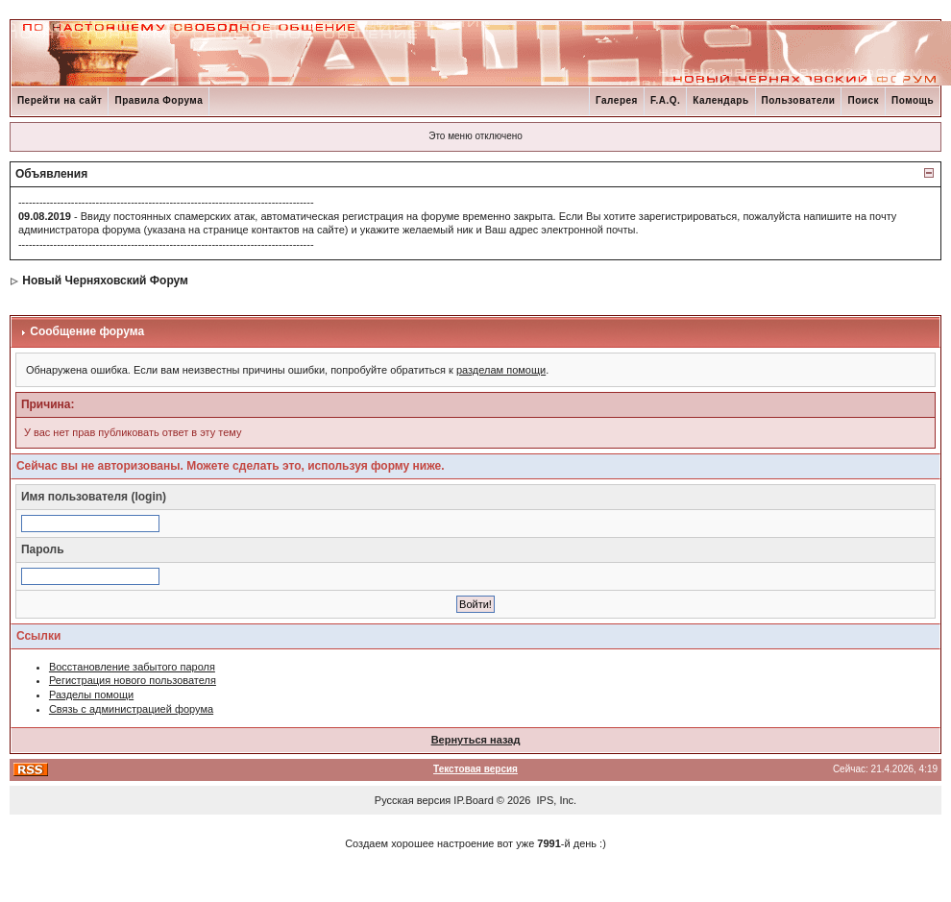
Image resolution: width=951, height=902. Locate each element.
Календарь (720, 100)
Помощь (912, 100)
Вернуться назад (476, 739)
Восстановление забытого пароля (132, 666)
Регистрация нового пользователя (132, 680)
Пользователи (799, 100)
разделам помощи (501, 370)
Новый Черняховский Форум (105, 280)
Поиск (863, 100)
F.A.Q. (665, 100)
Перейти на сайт (60, 100)
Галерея (617, 100)
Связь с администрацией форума (131, 709)
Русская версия (413, 800)
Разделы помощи (91, 694)
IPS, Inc (555, 800)
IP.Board (473, 800)
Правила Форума (158, 100)
